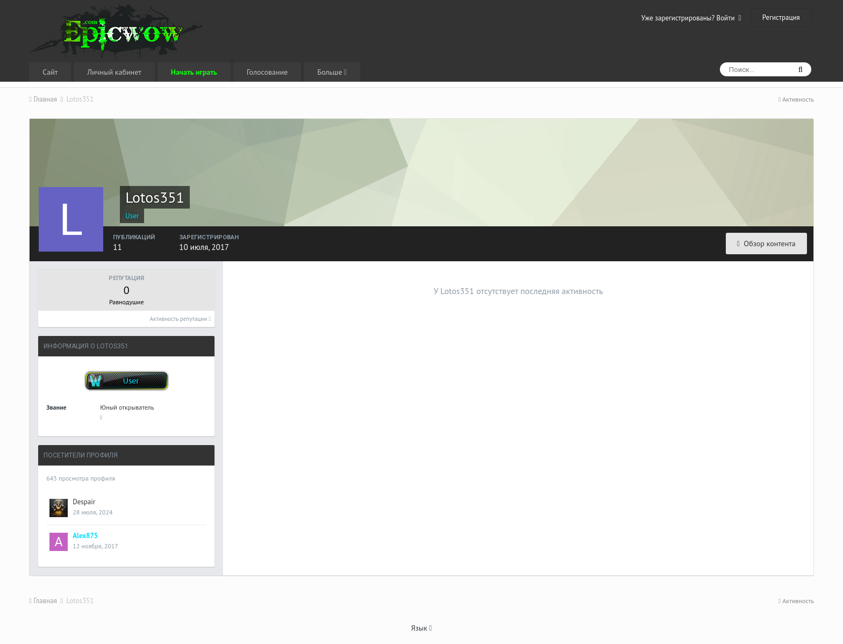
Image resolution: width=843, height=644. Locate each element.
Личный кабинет (114, 72)
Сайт (50, 72)
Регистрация (781, 17)
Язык (421, 628)
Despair (84, 501)
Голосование (267, 72)
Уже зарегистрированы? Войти (691, 18)
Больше (332, 72)
